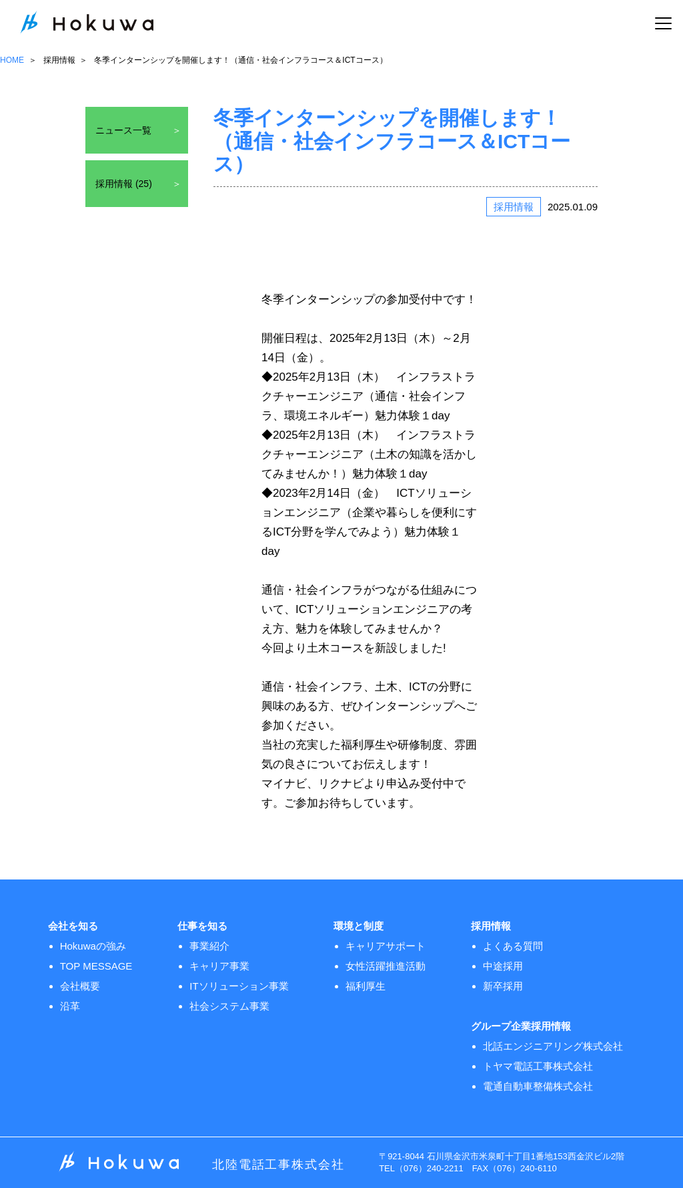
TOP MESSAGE (96, 966)
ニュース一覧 (123, 130)
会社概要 (80, 986)
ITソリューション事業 (238, 986)
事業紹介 (209, 946)
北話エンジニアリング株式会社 (553, 1046)
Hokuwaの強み (93, 946)
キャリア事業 (219, 966)
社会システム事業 (229, 1006)
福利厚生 (366, 986)
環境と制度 (358, 926)
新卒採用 (503, 986)
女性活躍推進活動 (386, 966)
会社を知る (73, 926)
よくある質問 (513, 946)
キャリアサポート (386, 946)
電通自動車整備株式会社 (538, 1086)
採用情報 (59, 60)
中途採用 (503, 966)
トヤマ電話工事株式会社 (538, 1066)
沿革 (70, 1006)
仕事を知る (202, 926)
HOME (12, 60)
